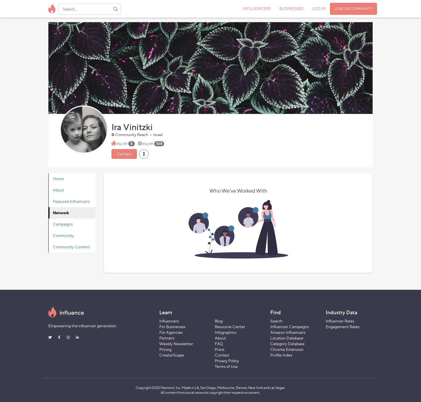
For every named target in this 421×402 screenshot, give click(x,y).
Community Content (71, 246)
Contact (124, 153)
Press (219, 349)
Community (63, 235)
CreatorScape (171, 355)
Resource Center (230, 326)
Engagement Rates (343, 326)
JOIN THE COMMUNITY (353, 9)
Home (58, 178)
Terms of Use (226, 366)
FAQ (219, 343)
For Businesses (172, 326)
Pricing (165, 349)
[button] (143, 154)
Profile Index (281, 355)
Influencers (169, 320)
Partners (166, 338)
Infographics (225, 332)
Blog (219, 320)
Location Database (286, 338)
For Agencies (171, 332)
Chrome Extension (287, 349)
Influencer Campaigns (289, 326)
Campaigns (63, 224)
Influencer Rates (340, 320)
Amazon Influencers (288, 332)
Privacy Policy (227, 360)
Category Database (287, 343)
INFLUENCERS (257, 8)
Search (276, 320)
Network (61, 212)
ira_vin (122, 143)
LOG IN (319, 8)
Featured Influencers (71, 201)
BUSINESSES (291, 8)
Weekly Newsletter (176, 343)
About (58, 190)
